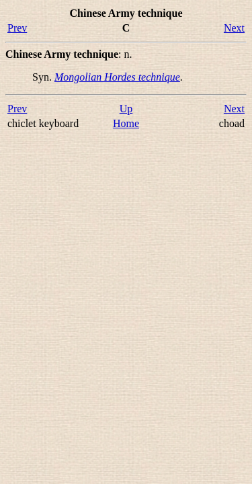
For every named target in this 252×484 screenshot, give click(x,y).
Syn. (43, 77)
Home (126, 123)
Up (126, 108)
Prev (17, 28)
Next (234, 28)
